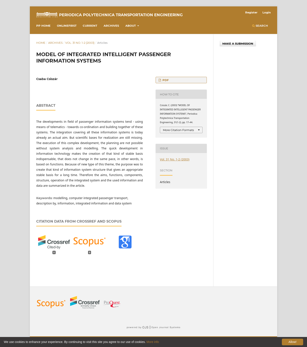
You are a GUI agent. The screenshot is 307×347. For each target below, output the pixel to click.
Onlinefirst (67, 25)
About (131, 25)
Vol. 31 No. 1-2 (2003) (79, 42)
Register (251, 12)
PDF (165, 80)
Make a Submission (237, 43)
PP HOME (43, 25)
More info (152, 342)
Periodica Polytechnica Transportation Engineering (121, 15)
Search (260, 25)
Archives (111, 25)
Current (90, 25)
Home (40, 42)
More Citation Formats (178, 130)
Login (266, 12)
